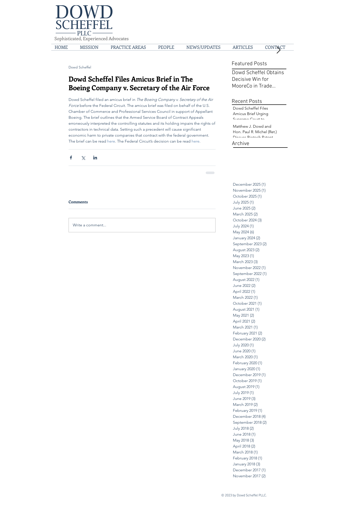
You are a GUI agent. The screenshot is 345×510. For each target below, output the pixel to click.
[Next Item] (278, 50)
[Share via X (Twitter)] (83, 157)
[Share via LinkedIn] (95, 157)
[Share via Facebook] (71, 157)
